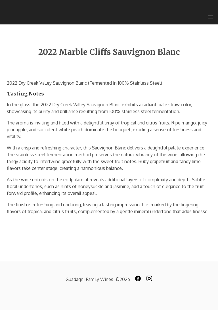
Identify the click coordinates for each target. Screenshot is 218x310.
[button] (210, 17)
